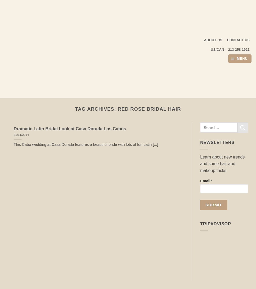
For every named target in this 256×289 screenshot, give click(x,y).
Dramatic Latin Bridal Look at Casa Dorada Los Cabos (70, 128)
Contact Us (238, 40)
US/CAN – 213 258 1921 (230, 50)
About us (213, 40)
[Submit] (242, 127)
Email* (224, 186)
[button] (239, 58)
